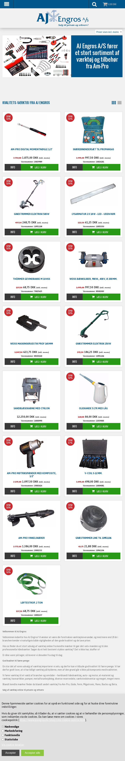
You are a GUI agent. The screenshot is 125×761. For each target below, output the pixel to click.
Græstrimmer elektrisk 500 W (31, 214)
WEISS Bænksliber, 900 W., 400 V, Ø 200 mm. (93, 279)
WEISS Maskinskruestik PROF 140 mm (31, 343)
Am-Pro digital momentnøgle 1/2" (31, 149)
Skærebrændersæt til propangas (93, 149)
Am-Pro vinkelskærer (31, 538)
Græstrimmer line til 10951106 (93, 538)
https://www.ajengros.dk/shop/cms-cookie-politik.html (52, 720)
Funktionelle (12, 735)
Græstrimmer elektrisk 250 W (93, 343)
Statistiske (11, 739)
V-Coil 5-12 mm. (93, 473)
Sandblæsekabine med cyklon (32, 408)
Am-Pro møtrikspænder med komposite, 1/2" (31, 475)
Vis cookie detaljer (13, 744)
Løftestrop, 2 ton (32, 602)
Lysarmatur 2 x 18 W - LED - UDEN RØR (93, 214)
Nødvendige (12, 726)
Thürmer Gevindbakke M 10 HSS (31, 279)
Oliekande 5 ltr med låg (93, 408)
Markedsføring (13, 730)
